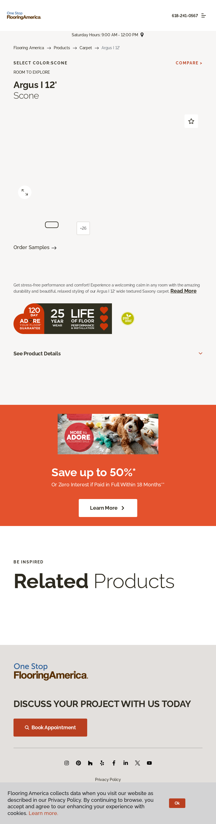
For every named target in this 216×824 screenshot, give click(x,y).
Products (62, 48)
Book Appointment (50, 727)
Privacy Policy (108, 779)
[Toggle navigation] (203, 15)
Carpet (86, 48)
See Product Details (37, 353)
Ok (177, 803)
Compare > (189, 63)
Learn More (108, 508)
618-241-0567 (185, 15)
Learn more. (43, 813)
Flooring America (29, 48)
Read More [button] (183, 291)
